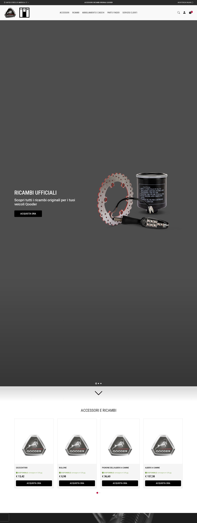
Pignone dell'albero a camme (115, 468)
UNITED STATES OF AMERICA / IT (16, 2)
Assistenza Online (185, 2)
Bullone (63, 468)
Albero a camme (152, 468)
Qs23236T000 (21, 468)
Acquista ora (28, 213)
